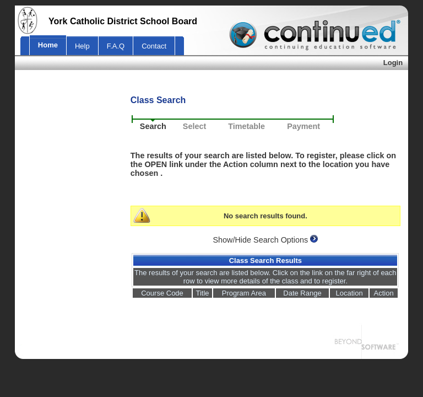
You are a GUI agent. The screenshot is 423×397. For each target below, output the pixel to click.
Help (82, 46)
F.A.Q (116, 46)
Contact (154, 46)
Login (393, 62)
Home (48, 45)
